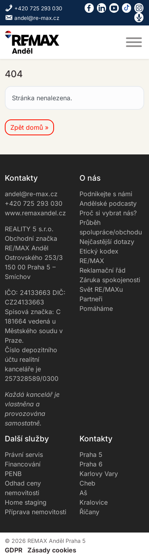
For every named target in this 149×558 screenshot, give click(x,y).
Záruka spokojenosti (109, 280)
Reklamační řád (102, 270)
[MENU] (134, 42)
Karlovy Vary (98, 474)
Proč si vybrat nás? (108, 213)
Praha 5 (91, 454)
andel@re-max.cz (32, 18)
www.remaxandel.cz (35, 213)
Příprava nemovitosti (35, 512)
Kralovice (93, 502)
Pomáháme (96, 308)
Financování (23, 464)
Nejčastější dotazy (106, 242)
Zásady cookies (51, 550)
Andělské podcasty (108, 203)
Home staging (25, 502)
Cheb (87, 483)
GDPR (14, 550)
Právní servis (24, 454)
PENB (13, 474)
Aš (83, 493)
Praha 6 (91, 464)
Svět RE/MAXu (101, 289)
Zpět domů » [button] (29, 127)
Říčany (89, 512)
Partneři (91, 299)
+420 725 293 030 (33, 8)
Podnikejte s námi (105, 194)
